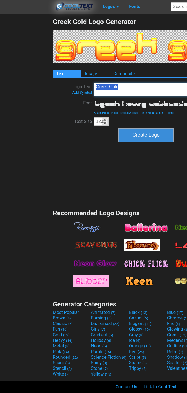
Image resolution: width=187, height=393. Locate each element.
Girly (98, 329)
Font (87, 103)
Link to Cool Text (160, 386)
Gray (136, 334)
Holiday (101, 340)
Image (91, 73)
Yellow (101, 374)
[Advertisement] (26, 101)
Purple (101, 351)
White (61, 374)
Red (136, 351)
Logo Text (82, 89)
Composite (124, 73)
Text (60, 73)
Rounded (65, 357)
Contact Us (126, 386)
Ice (134, 340)
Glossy (139, 329)
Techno (169, 112)
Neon (99, 346)
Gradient (102, 334)
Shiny (99, 362)
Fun (60, 329)
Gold (61, 334)
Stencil (62, 368)
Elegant (140, 323)
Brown (62, 318)
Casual (138, 318)
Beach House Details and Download (116, 112)
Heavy (62, 340)
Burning (101, 318)
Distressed (105, 323)
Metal (61, 346)
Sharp (61, 362)
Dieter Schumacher (151, 112)
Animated (103, 312)
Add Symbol (82, 92)
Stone (99, 368)
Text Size (83, 121)
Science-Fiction (109, 357)
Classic (63, 323)
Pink (61, 351)
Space (138, 362)
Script (137, 357)
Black (138, 312)
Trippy (138, 368)
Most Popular (66, 312)
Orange (140, 346)
